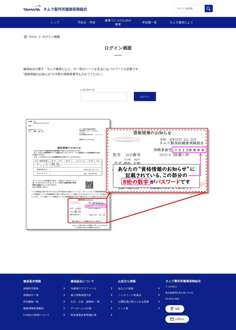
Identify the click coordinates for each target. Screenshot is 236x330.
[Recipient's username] (189, 8)
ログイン (145, 96)
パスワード (87, 90)
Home (33, 36)
